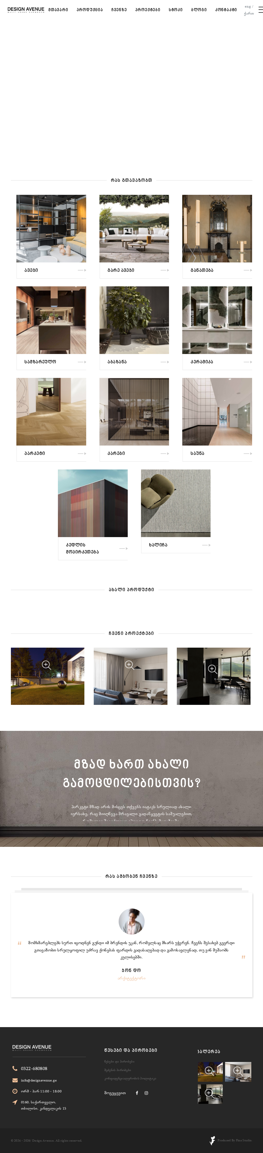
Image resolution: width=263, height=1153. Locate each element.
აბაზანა (158, 362)
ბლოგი (199, 10)
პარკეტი (75, 454)
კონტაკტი (226, 10)
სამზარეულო (81, 362)
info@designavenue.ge (63, 1080)
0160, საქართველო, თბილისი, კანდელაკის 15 (68, 1105)
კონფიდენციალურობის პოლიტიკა (130, 1059)
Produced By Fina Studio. (235, 1140)
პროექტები (147, 10)
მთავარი (58, 10)
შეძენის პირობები (117, 1050)
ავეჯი (72, 271)
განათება (243, 271)
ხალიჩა (199, 545)
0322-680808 (58, 1068)
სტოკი (176, 10)
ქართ (249, 13)
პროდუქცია (90, 10)
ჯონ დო (131, 971)
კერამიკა (243, 362)
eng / (249, 6)
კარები (157, 454)
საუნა (238, 454)
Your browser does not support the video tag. (131, 85)
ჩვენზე (119, 10)
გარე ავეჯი (162, 271)
